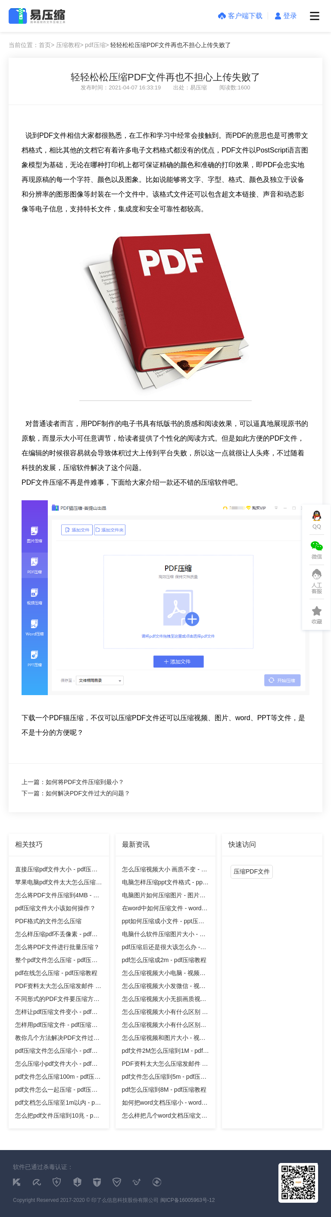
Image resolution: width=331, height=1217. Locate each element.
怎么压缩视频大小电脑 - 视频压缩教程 (164, 974)
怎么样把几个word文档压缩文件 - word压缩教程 (164, 1117)
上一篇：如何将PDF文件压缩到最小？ (73, 781)
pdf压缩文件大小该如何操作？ (55, 908)
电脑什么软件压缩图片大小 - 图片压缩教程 (164, 936)
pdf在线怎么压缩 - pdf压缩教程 (56, 972)
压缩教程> (70, 44)
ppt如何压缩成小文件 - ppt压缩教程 (163, 923)
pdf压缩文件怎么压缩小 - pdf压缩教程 (56, 1052)
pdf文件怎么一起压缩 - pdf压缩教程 (56, 1091)
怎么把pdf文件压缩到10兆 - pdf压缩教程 (56, 1117)
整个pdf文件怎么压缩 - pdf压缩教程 (56, 961)
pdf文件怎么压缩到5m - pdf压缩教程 (164, 1078)
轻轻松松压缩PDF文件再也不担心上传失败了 (170, 44)
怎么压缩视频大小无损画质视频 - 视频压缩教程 (164, 1000)
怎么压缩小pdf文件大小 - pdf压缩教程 (56, 1065)
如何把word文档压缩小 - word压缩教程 (165, 1104)
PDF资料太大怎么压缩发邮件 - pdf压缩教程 (56, 987)
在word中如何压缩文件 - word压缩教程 (165, 910)
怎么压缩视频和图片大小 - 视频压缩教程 (164, 1039)
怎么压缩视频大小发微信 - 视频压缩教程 (164, 987)
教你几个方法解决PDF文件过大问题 (57, 1039)
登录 (286, 15)
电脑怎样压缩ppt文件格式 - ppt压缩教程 (163, 884)
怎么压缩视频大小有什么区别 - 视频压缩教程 (163, 1013)
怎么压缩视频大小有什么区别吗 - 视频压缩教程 (164, 1026)
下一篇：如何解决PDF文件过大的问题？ (76, 793)
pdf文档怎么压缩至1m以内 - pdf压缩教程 (57, 1104)
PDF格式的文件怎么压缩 (48, 921)
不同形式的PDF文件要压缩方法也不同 (57, 1000)
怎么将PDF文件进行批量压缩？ (57, 947)
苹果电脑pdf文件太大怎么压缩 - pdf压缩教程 (57, 884)
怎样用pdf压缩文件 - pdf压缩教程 (56, 1026)
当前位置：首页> (31, 44)
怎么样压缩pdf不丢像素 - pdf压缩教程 (56, 936)
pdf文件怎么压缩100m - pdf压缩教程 (57, 1078)
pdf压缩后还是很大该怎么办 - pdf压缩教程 (161, 948)
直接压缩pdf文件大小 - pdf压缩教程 (56, 871)
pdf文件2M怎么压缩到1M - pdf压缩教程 (165, 1052)
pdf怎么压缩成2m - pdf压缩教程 (164, 959)
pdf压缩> (97, 44)
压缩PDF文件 (252, 871)
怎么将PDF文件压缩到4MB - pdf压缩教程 (58, 897)
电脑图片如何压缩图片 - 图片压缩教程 (164, 897)
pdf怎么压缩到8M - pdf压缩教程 (164, 1089)
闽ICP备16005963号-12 (187, 1200)
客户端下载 (240, 15)
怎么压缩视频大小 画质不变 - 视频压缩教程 (164, 871)
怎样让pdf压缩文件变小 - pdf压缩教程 (56, 1013)
